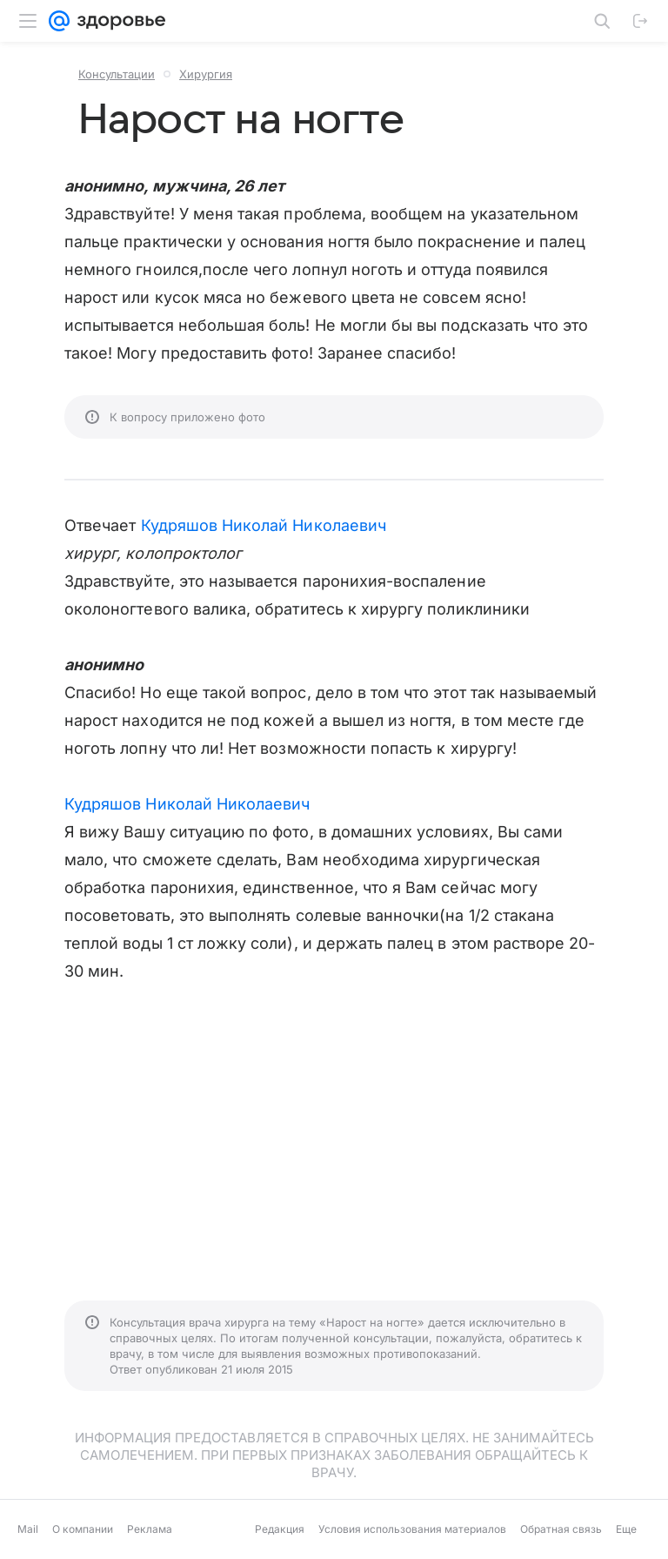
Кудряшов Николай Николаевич (263, 525)
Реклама (149, 1528)
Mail (27, 1528)
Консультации (116, 74)
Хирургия (205, 74)
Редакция (279, 1528)
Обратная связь (561, 1528)
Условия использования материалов (412, 1528)
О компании (82, 1528)
